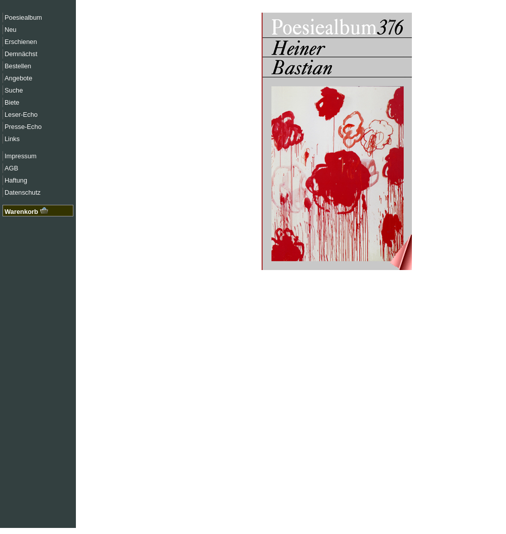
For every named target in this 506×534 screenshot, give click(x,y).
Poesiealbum (23, 17)
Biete (12, 102)
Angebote (18, 78)
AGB (11, 168)
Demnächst (21, 54)
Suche (14, 90)
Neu (10, 29)
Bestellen (18, 66)
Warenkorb (26, 211)
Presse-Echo (23, 126)
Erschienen (21, 42)
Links (12, 139)
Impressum (20, 156)
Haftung (16, 180)
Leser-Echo (21, 114)
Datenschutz (22, 192)
